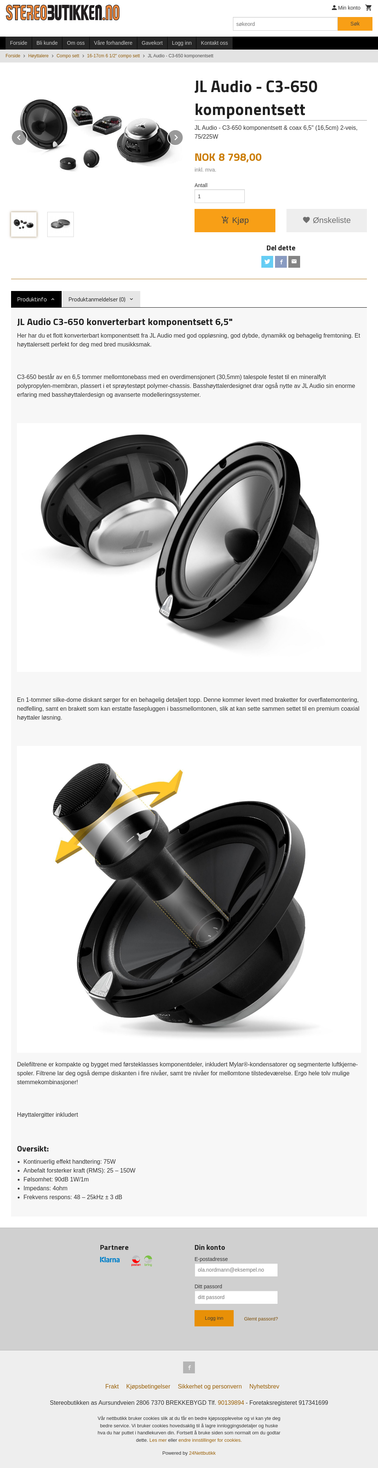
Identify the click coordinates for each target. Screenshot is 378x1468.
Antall (201, 185)
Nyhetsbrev (264, 1386)
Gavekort (152, 43)
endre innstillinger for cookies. (210, 1440)
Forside (18, 43)
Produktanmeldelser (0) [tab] (97, 299)
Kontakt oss (214, 43)
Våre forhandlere (113, 43)
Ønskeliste (326, 220)
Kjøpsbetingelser (148, 1386)
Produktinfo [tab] (32, 299)
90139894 (231, 1403)
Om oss (76, 43)
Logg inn (182, 43)
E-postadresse (211, 1259)
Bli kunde (47, 43)
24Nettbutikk (202, 1453)
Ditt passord (208, 1286)
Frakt (111, 1386)
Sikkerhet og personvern (210, 1386)
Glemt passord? (261, 1319)
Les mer (159, 1440)
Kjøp (235, 220)
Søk (355, 24)
